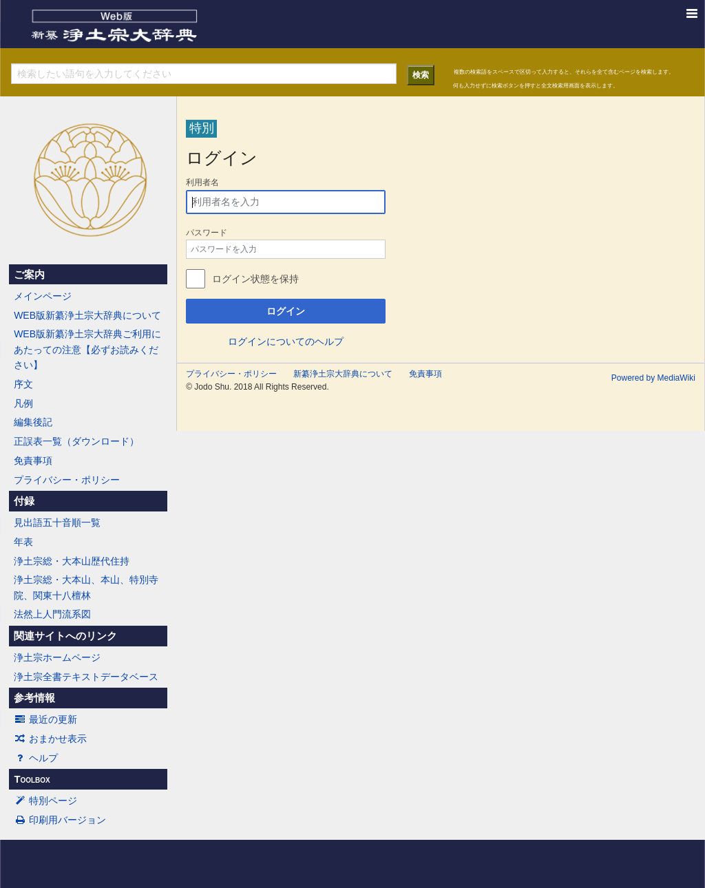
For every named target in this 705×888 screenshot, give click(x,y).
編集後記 (33, 421)
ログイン (285, 311)
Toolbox (32, 779)
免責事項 (33, 460)
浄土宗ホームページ (57, 657)
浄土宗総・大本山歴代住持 (71, 561)
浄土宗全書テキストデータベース (86, 676)
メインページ (43, 296)
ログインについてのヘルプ (286, 341)
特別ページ (45, 800)
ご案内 (29, 274)
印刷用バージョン (60, 819)
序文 (23, 384)
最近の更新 (45, 719)
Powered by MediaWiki (653, 378)
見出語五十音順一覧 (57, 522)
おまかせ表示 (50, 738)
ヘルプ (36, 757)
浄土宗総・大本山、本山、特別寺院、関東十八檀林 (86, 587)
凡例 (23, 403)
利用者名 (202, 182)
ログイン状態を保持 (255, 278)
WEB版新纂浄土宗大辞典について (87, 315)
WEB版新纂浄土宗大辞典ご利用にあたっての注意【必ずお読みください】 (87, 349)
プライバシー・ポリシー (67, 479)
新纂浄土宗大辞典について (342, 374)
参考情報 (34, 698)
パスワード (206, 232)
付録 (24, 501)
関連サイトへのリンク (65, 636)
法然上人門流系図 (52, 614)
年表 (23, 541)
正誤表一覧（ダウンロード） (76, 441)
